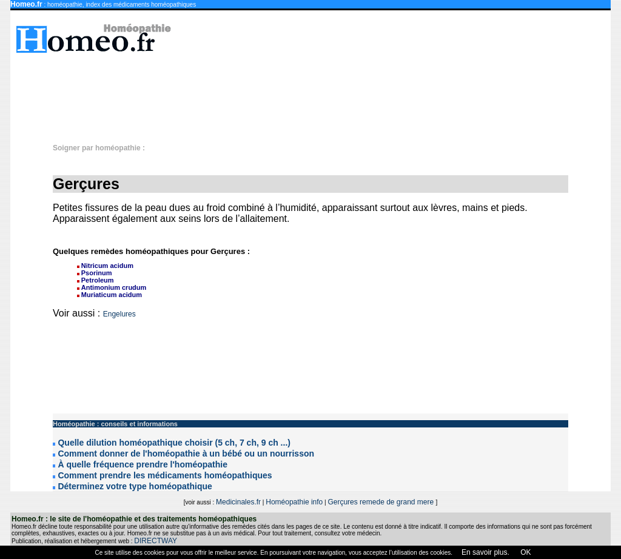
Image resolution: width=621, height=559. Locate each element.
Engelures (119, 314)
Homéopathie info (294, 502)
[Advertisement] (316, 92)
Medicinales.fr (238, 502)
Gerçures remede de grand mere (381, 502)
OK (525, 552)
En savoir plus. (485, 552)
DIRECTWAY (155, 541)
